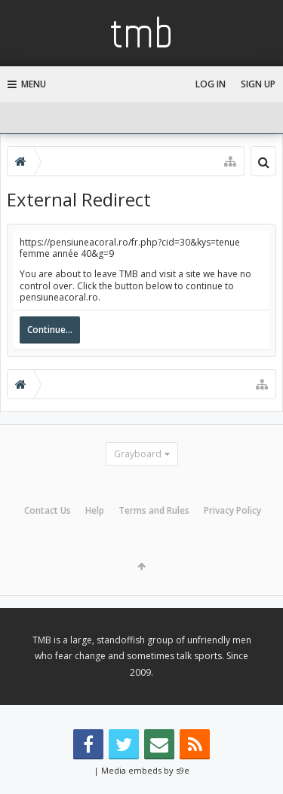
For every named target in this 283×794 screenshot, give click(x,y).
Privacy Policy (232, 510)
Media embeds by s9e (145, 770)
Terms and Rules (153, 510)
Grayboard (137, 453)
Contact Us (47, 510)
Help (94, 510)
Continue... (49, 329)
